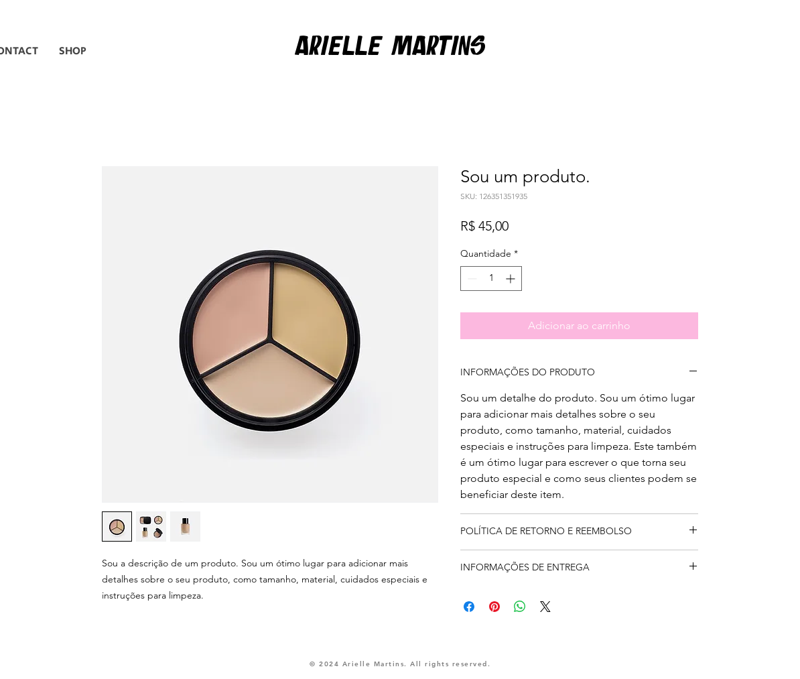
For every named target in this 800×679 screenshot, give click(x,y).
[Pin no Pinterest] (494, 607)
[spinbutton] (491, 278)
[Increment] (511, 278)
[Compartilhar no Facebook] (469, 607)
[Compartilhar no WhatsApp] (520, 607)
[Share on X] (545, 607)
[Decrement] (470, 278)
